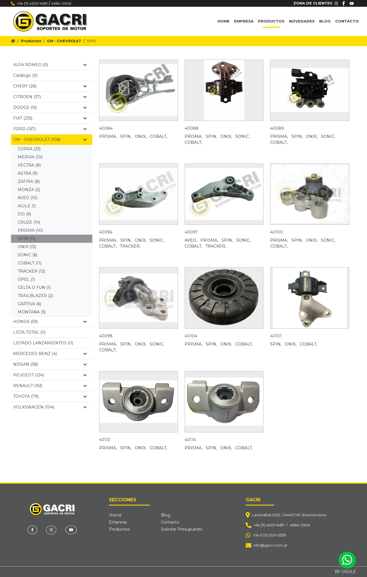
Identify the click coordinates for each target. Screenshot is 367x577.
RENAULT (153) (50, 385)
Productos (271, 21)
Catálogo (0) (25, 75)
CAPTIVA (29, 303)
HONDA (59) (50, 321)
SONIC (27, 254)
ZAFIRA (29, 181)
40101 (276, 335)
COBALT (29, 263)
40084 (106, 128)
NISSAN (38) (50, 364)
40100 (276, 232)
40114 (190, 439)
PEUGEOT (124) (50, 375)
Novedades (302, 21)
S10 (24, 214)
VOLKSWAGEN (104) (50, 407)
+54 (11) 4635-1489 (32, 3)
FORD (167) (50, 128)
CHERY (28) (50, 86)
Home (224, 21)
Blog (325, 21)
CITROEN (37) (50, 96)
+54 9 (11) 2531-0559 (269, 535)
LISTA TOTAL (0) (29, 332)
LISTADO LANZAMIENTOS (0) (43, 342)
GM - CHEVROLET (64, 41)
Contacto (347, 21)
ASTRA (27, 173)
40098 (106, 335)
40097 (191, 232)
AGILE (27, 205)
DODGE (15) (50, 107)
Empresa (244, 21)
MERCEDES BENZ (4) (50, 353)
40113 (104, 439)
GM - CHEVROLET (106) (50, 139)
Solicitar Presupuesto (182, 529)
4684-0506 (61, 3)
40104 (191, 335)
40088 (191, 128)
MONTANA (32, 312)
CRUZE (29, 222)
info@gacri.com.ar (270, 545)
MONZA (29, 189)
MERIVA (30, 157)
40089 (277, 128)
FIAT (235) (50, 118)
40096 (105, 232)
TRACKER (31, 271)
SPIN (26, 238)
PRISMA (30, 230)
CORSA (29, 148)
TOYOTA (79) (50, 396)
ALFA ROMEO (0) (50, 64)
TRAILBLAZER (35, 295)
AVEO (27, 197)
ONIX (27, 246)
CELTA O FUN (34, 287)
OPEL (26, 279)
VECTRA (29, 165)
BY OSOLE (345, 571)
